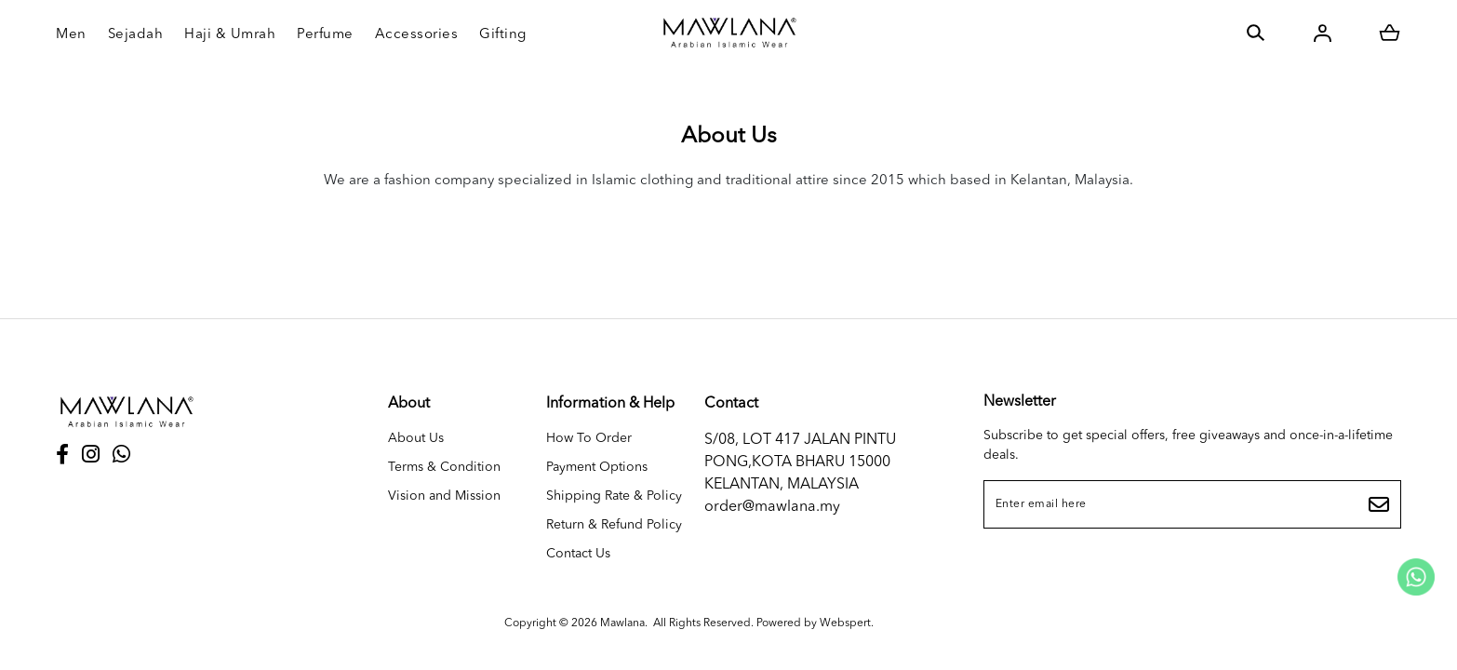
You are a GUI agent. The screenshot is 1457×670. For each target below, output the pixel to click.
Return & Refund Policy (614, 524)
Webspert (845, 623)
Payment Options (597, 467)
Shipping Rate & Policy (614, 495)
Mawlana (622, 623)
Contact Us (578, 553)
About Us (416, 438)
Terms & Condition (444, 467)
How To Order (589, 438)
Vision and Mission (444, 495)
